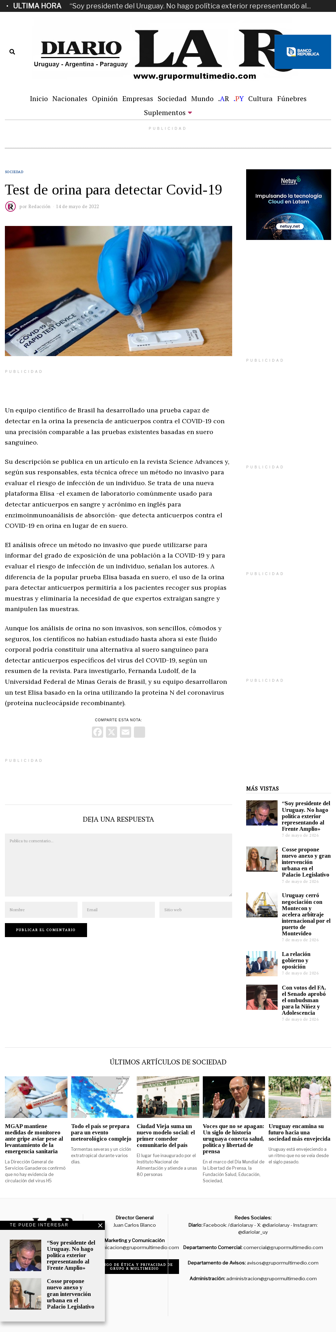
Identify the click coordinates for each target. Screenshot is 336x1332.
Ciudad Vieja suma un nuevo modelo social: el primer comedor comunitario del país (166, 1135)
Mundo (202, 98)
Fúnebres (292, 98)
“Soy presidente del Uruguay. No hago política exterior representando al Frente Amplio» (306, 816)
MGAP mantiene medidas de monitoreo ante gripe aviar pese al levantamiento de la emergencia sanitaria (34, 1139)
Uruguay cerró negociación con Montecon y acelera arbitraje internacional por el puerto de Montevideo (306, 914)
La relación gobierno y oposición (296, 960)
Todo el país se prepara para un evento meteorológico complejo (101, 1132)
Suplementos (165, 112)
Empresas (137, 98)
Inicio (39, 98)
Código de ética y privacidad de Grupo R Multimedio (134, 1266)
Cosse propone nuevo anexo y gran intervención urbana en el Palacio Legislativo (306, 862)
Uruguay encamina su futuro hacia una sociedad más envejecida (299, 1132)
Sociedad (172, 98)
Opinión (105, 98)
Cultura (260, 98)
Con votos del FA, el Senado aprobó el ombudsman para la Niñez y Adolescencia (304, 1000)
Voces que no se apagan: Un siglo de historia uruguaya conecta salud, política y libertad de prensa (233, 1139)
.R (223, 98)
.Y (239, 98)
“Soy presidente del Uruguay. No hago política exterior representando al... (190, 6)
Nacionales (69, 98)
